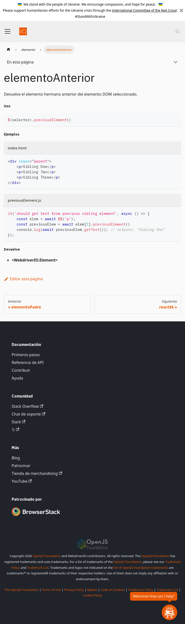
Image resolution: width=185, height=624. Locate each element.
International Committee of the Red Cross (144, 10)
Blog (16, 458)
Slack (18, 422)
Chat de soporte (28, 414)
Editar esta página (23, 278)
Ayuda (17, 378)
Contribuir (21, 370)
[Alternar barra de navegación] (7, 31)
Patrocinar (21, 465)
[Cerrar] (181, 10)
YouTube (22, 481)
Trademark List (38, 567)
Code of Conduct (113, 590)
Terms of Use (51, 590)
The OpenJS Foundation (21, 590)
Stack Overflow (27, 406)
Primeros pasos (26, 354)
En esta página (20, 62)
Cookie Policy (92, 595)
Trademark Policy (140, 590)
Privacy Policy (74, 590)
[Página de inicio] (8, 49)
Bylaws (92, 590)
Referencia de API (28, 362)
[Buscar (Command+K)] (177, 31)
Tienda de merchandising (37, 473)
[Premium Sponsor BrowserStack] (36, 516)
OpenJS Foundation (47, 556)
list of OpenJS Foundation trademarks (141, 567)
